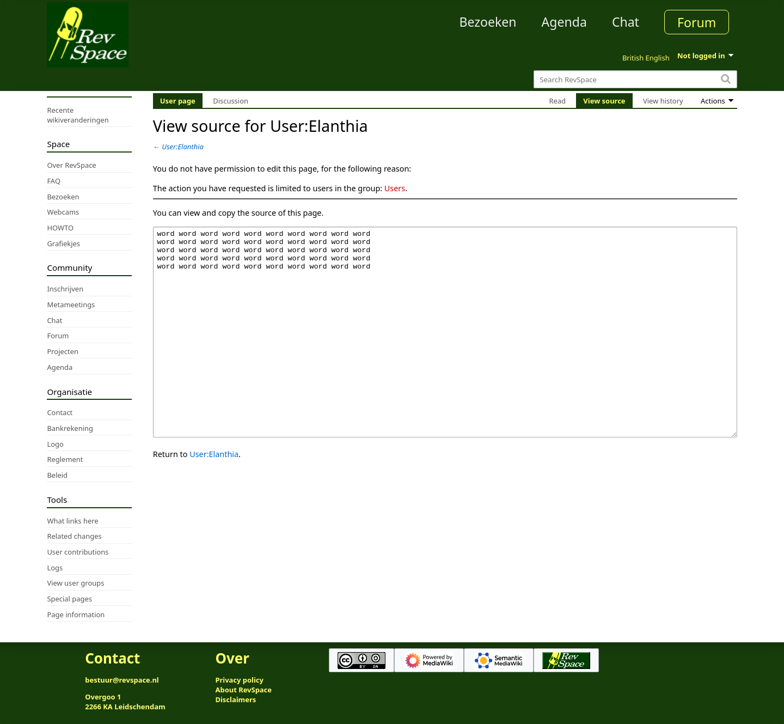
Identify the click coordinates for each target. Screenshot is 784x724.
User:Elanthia (183, 146)
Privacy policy (239, 680)
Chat (625, 22)
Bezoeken (488, 22)
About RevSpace (243, 690)
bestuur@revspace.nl (122, 680)
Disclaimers (235, 699)
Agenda (564, 22)
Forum (696, 22)
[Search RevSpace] (635, 79)
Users (394, 188)
